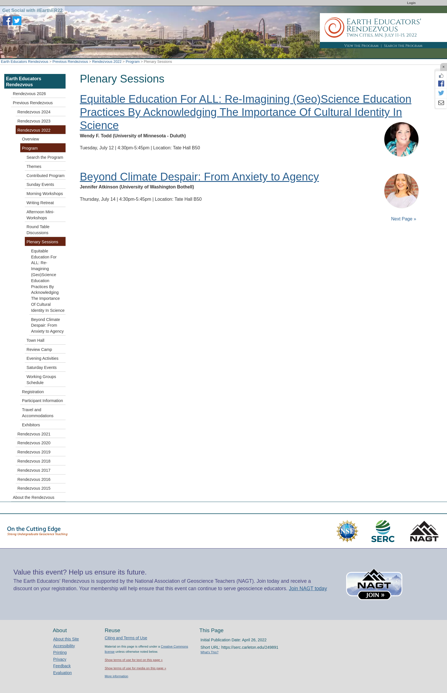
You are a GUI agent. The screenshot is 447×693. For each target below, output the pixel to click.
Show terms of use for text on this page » (133, 660)
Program (133, 61)
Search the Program (403, 45)
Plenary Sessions (42, 242)
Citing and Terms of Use (126, 638)
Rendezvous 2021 (33, 434)
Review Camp (39, 349)
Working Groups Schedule (41, 379)
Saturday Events (42, 367)
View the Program (361, 45)
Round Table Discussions (38, 229)
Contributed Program (46, 175)
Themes (34, 166)
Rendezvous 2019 (33, 452)
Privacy (59, 659)
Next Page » (403, 218)
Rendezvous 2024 (33, 112)
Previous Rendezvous (70, 61)
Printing (60, 652)
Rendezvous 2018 (33, 461)
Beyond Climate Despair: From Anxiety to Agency (199, 176)
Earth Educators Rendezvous (24, 61)
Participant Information (42, 400)
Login (411, 3)
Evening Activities (42, 358)
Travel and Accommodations (37, 412)
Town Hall (35, 340)
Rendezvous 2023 (33, 121)
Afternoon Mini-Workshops (40, 215)
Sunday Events (40, 184)
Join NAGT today (308, 588)
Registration (33, 391)
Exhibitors (31, 425)
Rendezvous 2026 (29, 93)
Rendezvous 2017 (33, 470)
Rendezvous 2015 (33, 488)
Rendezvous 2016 (33, 479)
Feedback (62, 666)
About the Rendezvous (33, 497)
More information (116, 676)
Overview (30, 139)
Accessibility (64, 646)
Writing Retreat (40, 202)
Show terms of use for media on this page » (135, 668)
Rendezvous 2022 (106, 61)
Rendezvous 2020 (33, 443)
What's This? (209, 652)
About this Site (66, 639)
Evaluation (62, 672)
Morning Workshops (45, 193)
